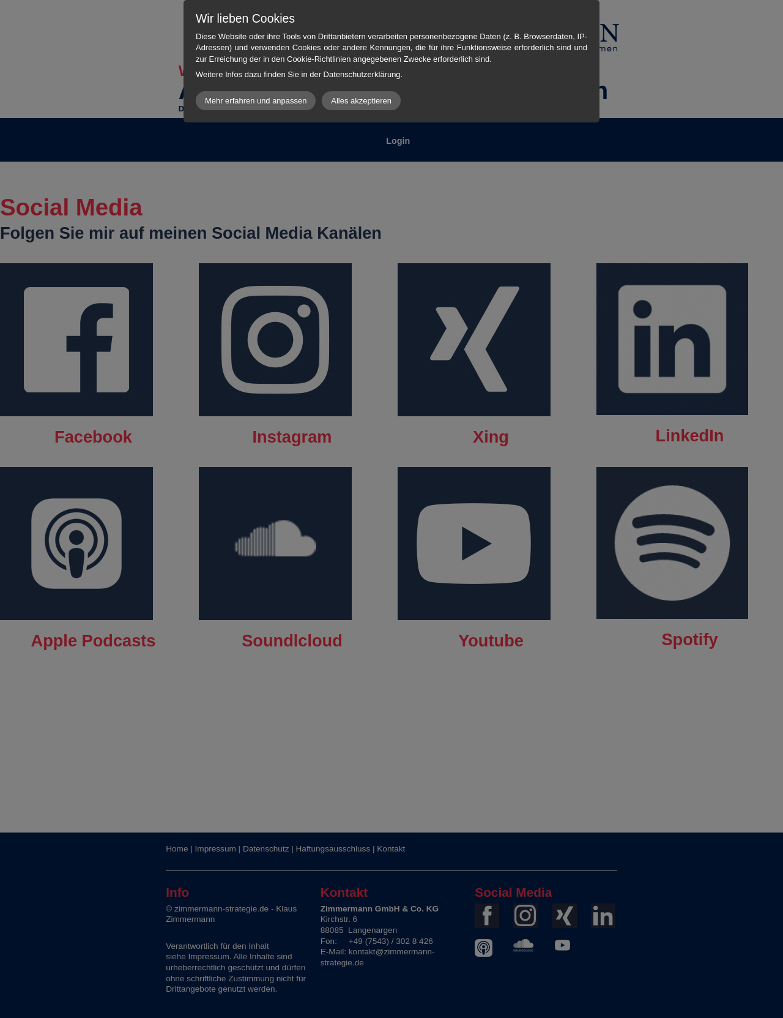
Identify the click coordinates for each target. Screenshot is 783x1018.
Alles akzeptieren (361, 100)
